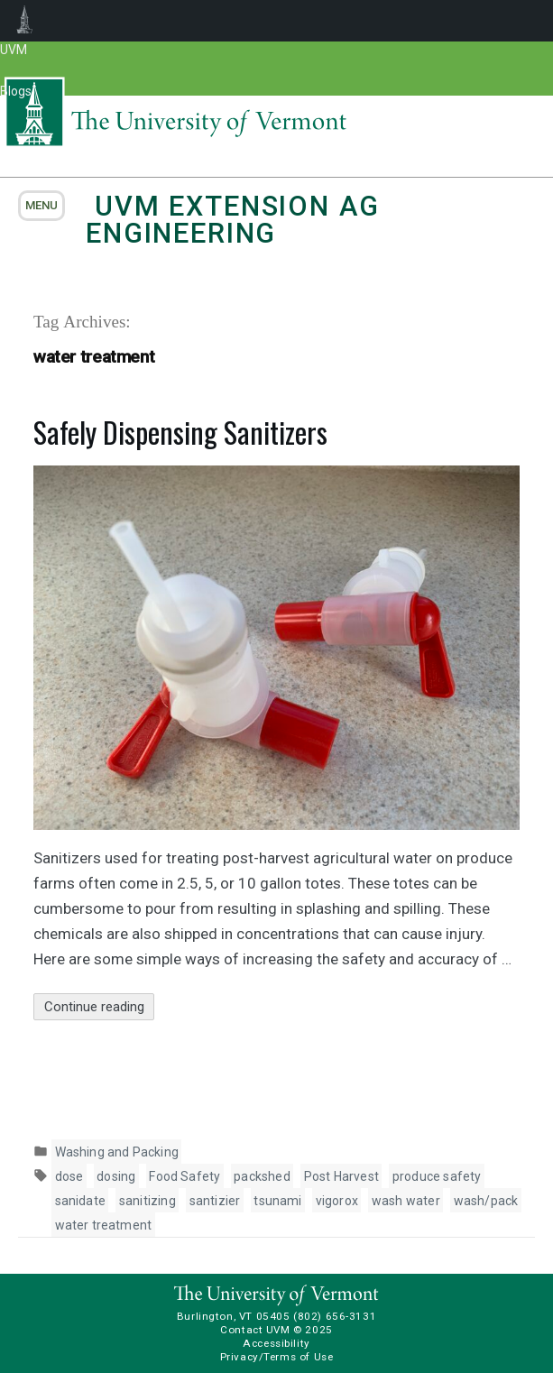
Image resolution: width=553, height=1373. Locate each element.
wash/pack (486, 1200)
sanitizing (147, 1200)
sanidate (80, 1200)
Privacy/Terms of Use (277, 1356)
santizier (215, 1200)
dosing (116, 1176)
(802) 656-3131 (334, 1316)
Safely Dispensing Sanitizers (180, 431)
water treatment (103, 1225)
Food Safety (184, 1176)
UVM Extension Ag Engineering (232, 219)
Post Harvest (341, 1176)
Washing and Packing (117, 1152)
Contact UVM (255, 1329)
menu (41, 205)
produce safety (437, 1176)
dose (69, 1176)
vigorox (337, 1200)
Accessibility (276, 1343)
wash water (406, 1200)
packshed (262, 1176)
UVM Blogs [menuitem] (25, 20)
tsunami (277, 1200)
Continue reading (99, 1007)
